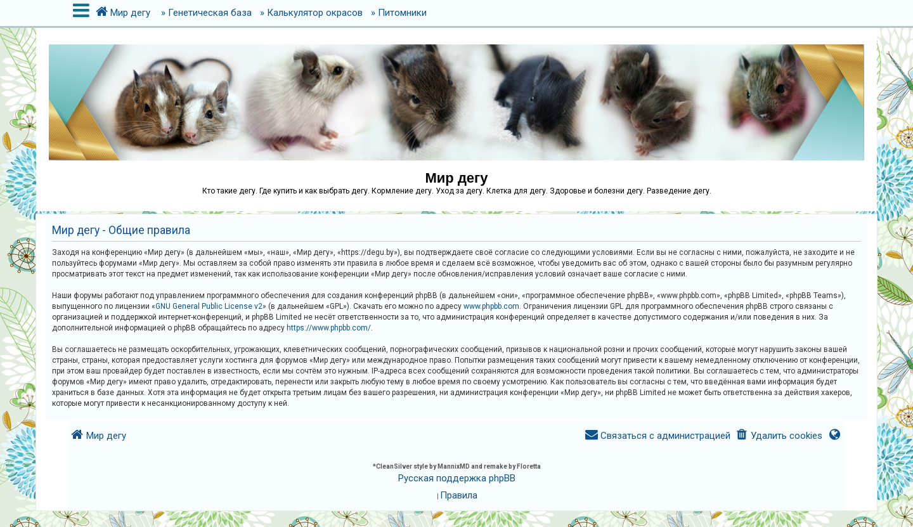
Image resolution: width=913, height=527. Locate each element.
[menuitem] (779, 436)
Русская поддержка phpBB (456, 478)
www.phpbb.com (491, 306)
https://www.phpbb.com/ (329, 327)
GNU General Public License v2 (208, 306)
